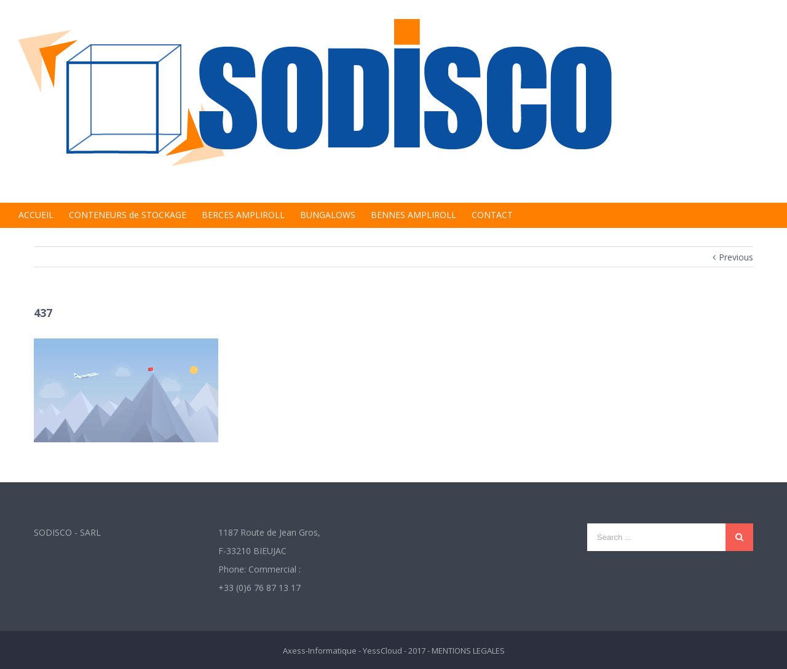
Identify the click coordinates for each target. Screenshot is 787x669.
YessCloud (382, 650)
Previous (736, 257)
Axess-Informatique (320, 650)
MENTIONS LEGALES (468, 650)
